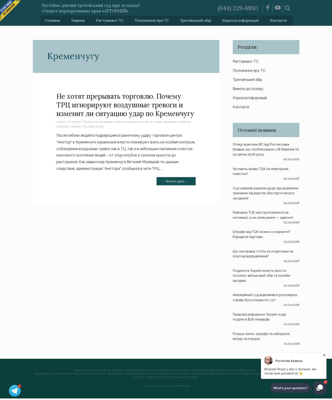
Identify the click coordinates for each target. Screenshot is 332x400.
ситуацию (63, 126)
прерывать (177, 121)
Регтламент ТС (109, 20)
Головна (52, 20)
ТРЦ (100, 126)
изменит (124, 121)
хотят (116, 126)
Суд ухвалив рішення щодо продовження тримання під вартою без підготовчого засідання (263, 195)
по (156, 121)
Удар (108, 126)
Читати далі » (175, 180)
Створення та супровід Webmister (166, 387)
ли (148, 121)
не (152, 121)
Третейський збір (195, 20)
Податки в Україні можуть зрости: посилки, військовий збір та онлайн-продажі (263, 277)
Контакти (278, 20)
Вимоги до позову (248, 90)
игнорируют (109, 121)
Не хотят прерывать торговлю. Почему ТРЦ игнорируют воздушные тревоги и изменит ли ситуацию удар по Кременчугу (125, 105)
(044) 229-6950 (235, 8)
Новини (78, 20)
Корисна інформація (241, 20)
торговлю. (77, 126)
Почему (164, 121)
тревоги (91, 126)
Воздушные (92, 121)
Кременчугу (138, 121)
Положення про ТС (152, 20)
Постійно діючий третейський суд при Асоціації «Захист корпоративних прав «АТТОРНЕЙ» (108, 7)
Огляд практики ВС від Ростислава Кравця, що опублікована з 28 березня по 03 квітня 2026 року (265, 151)
